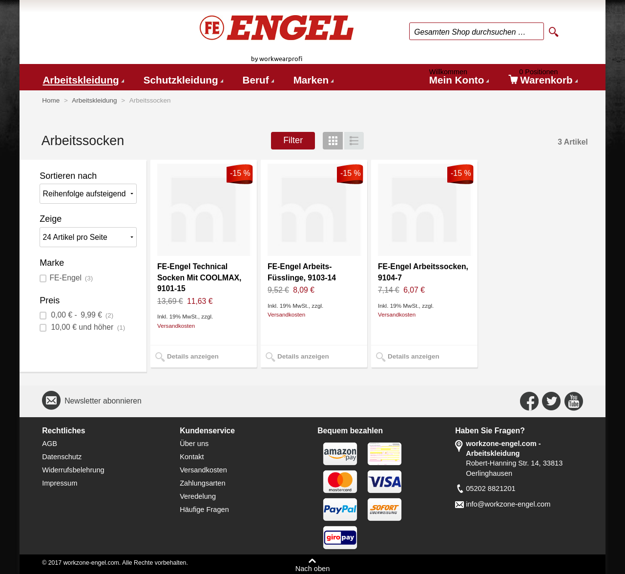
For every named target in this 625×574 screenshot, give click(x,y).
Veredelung (198, 496)
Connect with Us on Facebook (529, 401)
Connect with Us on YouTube (573, 401)
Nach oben (312, 569)
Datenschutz (62, 457)
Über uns (194, 443)
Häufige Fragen (204, 509)
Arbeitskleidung (80, 79)
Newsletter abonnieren (103, 401)
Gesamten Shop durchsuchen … (470, 32)
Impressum (59, 483)
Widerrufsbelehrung (73, 470)
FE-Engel (71, 278)
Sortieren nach (68, 176)
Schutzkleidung (181, 79)
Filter (293, 140)
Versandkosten (176, 325)
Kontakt (192, 457)
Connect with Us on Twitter (551, 401)
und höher (87, 327)
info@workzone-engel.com (508, 504)
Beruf (256, 79)
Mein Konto (458, 78)
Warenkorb (543, 78)
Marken (311, 79)
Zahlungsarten (202, 483)
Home (51, 100)
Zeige (51, 219)
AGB (49, 443)
